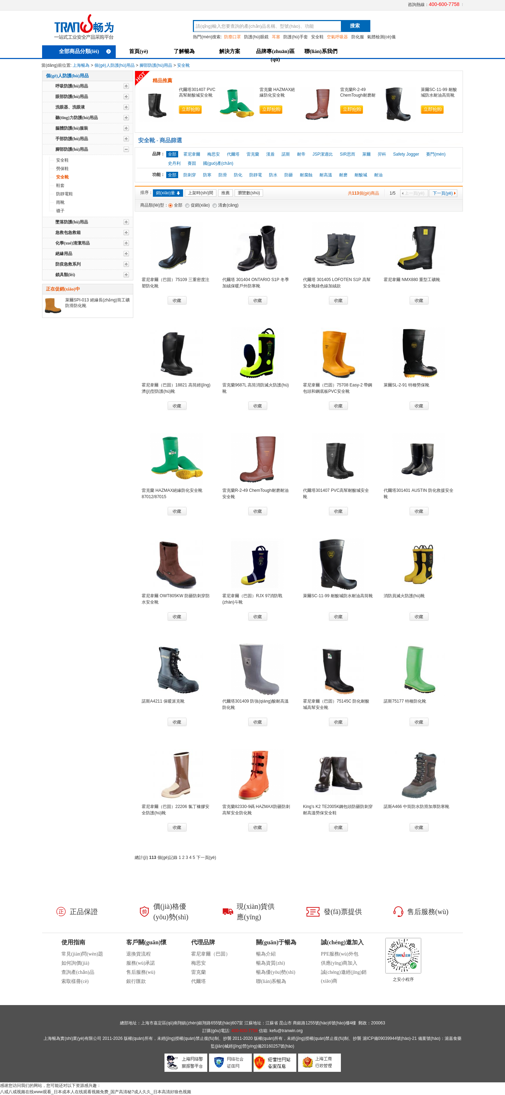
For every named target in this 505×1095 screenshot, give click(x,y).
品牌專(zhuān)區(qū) (275, 54)
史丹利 (174, 163)
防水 (273, 174)
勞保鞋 (62, 168)
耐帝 (301, 154)
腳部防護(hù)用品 (156, 65)
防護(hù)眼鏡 (256, 36)
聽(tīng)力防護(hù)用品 (76, 117)
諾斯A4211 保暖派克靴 (163, 701)
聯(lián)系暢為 (271, 981)
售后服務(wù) (140, 972)
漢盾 (270, 154)
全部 (178, 205)
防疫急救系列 (68, 264)
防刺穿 (189, 174)
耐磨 (343, 174)
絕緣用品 (63, 253)
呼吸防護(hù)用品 (71, 86)
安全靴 (183, 65)
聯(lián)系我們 (320, 51)
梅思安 (213, 154)
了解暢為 (184, 51)
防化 (238, 174)
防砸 (288, 174)
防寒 (207, 174)
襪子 (60, 210)
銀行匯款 (136, 981)
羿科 (382, 154)
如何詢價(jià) (75, 963)
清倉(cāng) (228, 205)
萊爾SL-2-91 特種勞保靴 (406, 385)
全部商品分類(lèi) (85, 51)
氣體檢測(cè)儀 (381, 36)
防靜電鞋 (64, 193)
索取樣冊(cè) (75, 981)
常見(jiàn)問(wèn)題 (82, 954)
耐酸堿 (361, 174)
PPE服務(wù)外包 (339, 954)
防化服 (357, 36)
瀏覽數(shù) (249, 192)
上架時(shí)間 (200, 192)
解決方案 (229, 51)
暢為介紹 (266, 954)
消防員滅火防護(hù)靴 (404, 595)
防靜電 (255, 174)
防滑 (222, 174)
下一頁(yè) (444, 193)
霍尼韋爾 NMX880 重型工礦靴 (412, 279)
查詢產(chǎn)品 (77, 972)
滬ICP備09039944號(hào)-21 (390, 1038)
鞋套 (60, 185)
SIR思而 (347, 154)
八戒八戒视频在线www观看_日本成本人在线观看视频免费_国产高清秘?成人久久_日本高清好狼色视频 (95, 1091)
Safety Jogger (406, 154)
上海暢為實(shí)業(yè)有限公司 (72, 1038)
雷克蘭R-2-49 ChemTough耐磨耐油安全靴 (358, 95)
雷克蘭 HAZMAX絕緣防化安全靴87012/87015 (277, 95)
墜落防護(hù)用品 (71, 222)
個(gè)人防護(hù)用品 (114, 65)
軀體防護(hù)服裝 (71, 128)
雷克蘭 (253, 154)
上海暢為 (81, 65)
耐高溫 (325, 174)
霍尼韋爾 (191, 154)
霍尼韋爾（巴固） (210, 954)
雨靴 (60, 202)
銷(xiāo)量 (168, 192)
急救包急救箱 (68, 232)
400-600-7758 (444, 4)
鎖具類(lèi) (65, 274)
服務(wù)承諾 (140, 963)
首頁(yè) (138, 51)
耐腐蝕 (306, 174)
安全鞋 (317, 36)
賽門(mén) (435, 154)
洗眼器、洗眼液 (70, 107)
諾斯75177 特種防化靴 (405, 701)
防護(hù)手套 (295, 36)
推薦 (225, 192)
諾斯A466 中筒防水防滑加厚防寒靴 (416, 806)
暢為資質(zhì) (270, 963)
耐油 (378, 174)
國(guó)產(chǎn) (218, 163)
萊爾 (366, 154)
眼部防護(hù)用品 (71, 96)
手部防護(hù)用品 (71, 138)
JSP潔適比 (322, 154)
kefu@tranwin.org (286, 1030)
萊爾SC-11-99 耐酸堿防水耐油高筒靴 (338, 595)
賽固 (192, 163)
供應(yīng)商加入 (339, 963)
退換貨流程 (138, 954)
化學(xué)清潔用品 (72, 243)
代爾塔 (233, 154)
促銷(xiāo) (200, 205)
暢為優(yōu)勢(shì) (275, 972)
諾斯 (286, 154)
